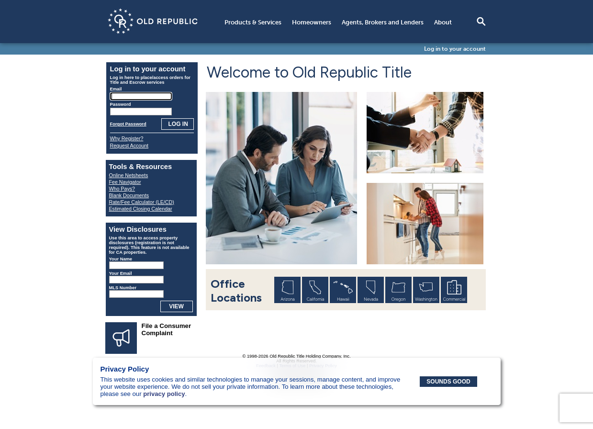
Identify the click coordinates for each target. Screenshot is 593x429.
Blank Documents (129, 195)
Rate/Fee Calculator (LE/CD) (141, 202)
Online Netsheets (128, 175)
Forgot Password (128, 124)
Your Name (121, 259)
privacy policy (164, 393)
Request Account (129, 145)
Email (116, 89)
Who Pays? (122, 189)
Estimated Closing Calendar (140, 209)
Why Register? (127, 138)
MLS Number (123, 287)
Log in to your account (455, 48)
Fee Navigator (125, 182)
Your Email (120, 273)
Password (120, 104)
